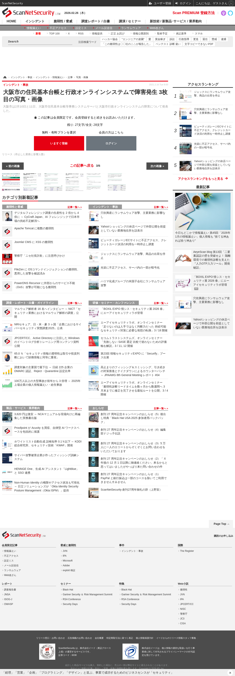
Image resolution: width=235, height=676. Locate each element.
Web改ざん (157, 28)
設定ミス (81, 28)
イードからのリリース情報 (169, 638)
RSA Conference (72, 599)
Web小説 (183, 583)
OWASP (8, 604)
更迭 (195, 39)
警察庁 (183, 613)
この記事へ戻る (85, 165)
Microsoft (68, 560)
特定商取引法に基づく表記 (119, 638)
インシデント (35, 21)
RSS (81, 33)
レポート (7, 583)
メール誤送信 (103, 28)
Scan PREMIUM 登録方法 (194, 13)
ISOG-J (8, 599)
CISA (183, 623)
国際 (180, 545)
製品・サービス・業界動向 (23, 408)
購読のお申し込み (223, 535)
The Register (187, 551)
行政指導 (184, 39)
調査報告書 (10, 589)
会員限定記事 (9, 545)
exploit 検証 (69, 570)
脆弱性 (183, 589)
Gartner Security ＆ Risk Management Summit (87, 594)
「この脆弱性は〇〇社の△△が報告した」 (127, 43)
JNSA (7, 594)
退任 (205, 39)
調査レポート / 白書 (95, 21)
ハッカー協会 (110, 39)
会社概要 (99, 638)
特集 (121, 583)
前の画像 (14, 166)
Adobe (66, 565)
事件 (121, 545)
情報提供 (97, 33)
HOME (11, 21)
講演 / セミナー (130, 21)
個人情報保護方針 (144, 638)
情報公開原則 (141, 33)
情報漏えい (34, 28)
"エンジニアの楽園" (133, 39)
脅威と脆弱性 (68, 545)
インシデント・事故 (105, 206)
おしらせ (98, 408)
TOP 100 (54, 33)
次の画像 (156, 166)
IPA (64, 555)
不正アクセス (58, 28)
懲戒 (214, 39)
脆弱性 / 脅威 (63, 21)
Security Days (70, 604)
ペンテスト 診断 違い (168, 43)
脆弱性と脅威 (14, 206)
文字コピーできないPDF (199, 43)
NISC (183, 609)
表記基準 (181, 33)
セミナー (65, 583)
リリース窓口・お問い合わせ (50, 638)
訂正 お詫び (118, 33)
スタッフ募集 (189, 638)
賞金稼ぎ (160, 39)
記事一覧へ (74, 207)
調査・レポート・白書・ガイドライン (30, 302)
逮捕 (223, 39)
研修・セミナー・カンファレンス (114, 302)
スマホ (199, 33)
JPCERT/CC (187, 604)
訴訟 (172, 39)
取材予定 (162, 33)
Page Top (220, 523)
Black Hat (68, 589)
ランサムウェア (131, 28)
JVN (65, 551)
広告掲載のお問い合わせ (80, 638)
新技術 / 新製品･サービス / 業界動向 (176, 21)
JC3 (182, 618)
